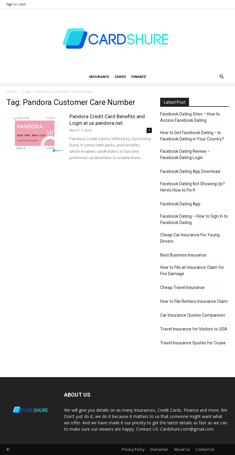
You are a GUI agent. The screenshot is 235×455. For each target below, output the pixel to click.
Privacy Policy (133, 449)
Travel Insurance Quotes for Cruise (193, 342)
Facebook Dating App (180, 203)
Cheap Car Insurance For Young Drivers (190, 238)
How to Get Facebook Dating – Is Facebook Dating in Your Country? (192, 135)
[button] (221, 77)
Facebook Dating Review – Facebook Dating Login (185, 154)
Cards (120, 76)
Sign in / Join (16, 4)
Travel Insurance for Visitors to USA (193, 329)
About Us (182, 449)
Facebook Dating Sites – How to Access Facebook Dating (190, 117)
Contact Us (205, 449)
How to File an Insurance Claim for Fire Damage (192, 270)
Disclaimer (159, 449)
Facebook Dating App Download (190, 171)
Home (11, 91)
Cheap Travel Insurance (182, 287)
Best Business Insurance (183, 255)
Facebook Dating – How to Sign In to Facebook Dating (194, 219)
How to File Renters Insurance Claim (194, 301)
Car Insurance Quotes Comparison (192, 315)
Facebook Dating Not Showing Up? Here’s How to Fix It (192, 186)
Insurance (99, 76)
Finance (138, 76)
